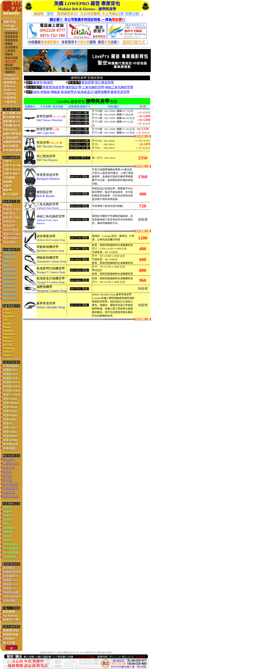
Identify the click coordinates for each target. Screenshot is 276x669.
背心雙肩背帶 (104, 82)
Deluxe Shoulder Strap (51, 307)
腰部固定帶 (73, 87)
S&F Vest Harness (47, 160)
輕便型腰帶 (44, 129)
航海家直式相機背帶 (51, 278)
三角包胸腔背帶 (93, 87)
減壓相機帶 (102, 92)
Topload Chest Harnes (48, 207)
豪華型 (38, 82)
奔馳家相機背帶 (47, 246)
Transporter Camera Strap (51, 261)
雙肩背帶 (87, 82)
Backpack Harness (48, 178)
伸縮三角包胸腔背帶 (119, 87)
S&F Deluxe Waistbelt (49, 120)
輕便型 (48, 82)
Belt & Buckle (46, 196)
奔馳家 (45, 92)
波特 (36, 92)
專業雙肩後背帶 (54, 87)
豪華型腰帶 (44, 116)
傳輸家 (55, 92)
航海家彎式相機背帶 (51, 268)
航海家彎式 (69, 92)
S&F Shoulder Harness (50, 146)
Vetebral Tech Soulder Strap (51, 239)
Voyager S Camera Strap (51, 282)
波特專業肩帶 (46, 236)
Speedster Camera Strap (50, 250)
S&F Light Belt (45, 132)
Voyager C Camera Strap (51, 272)
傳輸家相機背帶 (47, 257)
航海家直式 (85, 92)
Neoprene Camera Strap (52, 290)
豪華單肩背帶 (120, 92)
